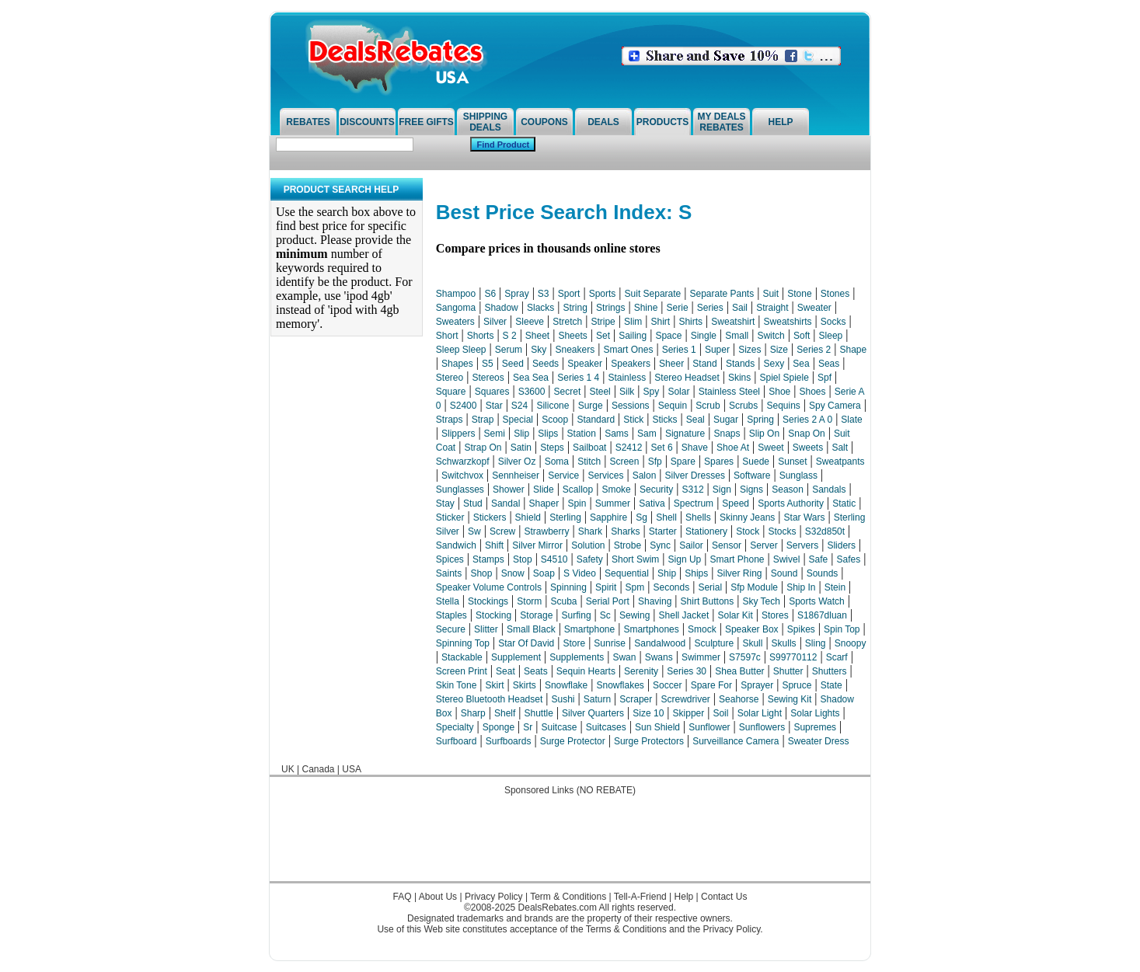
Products (662, 122)
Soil (720, 713)
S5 (487, 363)
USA (351, 769)
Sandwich (456, 545)
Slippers (458, 433)
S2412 (629, 447)
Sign (722, 489)
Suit (770, 293)
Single (703, 335)
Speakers (630, 363)
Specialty (455, 727)
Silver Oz (517, 461)
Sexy (773, 363)
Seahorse (738, 699)
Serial (710, 587)
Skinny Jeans (747, 517)
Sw (474, 531)
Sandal (505, 503)
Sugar (725, 419)
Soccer (667, 685)
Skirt (495, 685)
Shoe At (732, 447)
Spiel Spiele (783, 377)
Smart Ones (628, 349)
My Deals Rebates (722, 122)
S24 (519, 405)
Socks (833, 321)
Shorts (480, 335)
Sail (740, 307)
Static (844, 503)
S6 (490, 293)
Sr (527, 727)
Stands (740, 363)
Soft (801, 335)
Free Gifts (426, 122)
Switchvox (462, 475)
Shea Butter (739, 671)
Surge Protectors (649, 741)
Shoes (812, 391)
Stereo (449, 377)
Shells (698, 517)
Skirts (524, 685)
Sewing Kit (790, 699)
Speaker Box (752, 629)
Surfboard (456, 741)
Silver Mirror (537, 545)
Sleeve (529, 321)
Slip (521, 433)
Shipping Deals (485, 122)
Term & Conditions (568, 896)
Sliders (841, 545)
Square (451, 391)
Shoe (779, 391)
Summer (612, 503)
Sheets (572, 335)
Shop (481, 573)
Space (668, 335)
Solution (588, 545)
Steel (599, 391)
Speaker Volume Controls (489, 587)
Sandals (828, 489)
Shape (852, 349)
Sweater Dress (818, 741)
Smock (702, 629)
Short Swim (635, 559)
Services (605, 475)
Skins (739, 377)
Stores (775, 615)
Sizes (749, 349)
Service (563, 475)
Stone (799, 293)
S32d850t (825, 531)
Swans (659, 657)
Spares (719, 461)
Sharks (625, 531)
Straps (449, 419)
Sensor (726, 545)
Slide (543, 489)
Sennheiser (515, 475)
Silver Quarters (593, 713)
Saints (449, 573)
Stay (445, 503)
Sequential (627, 573)
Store (574, 643)
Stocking (493, 615)
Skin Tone (456, 685)
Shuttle (539, 713)
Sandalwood (659, 643)
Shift (494, 545)
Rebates (307, 122)
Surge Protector (572, 741)
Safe (818, 559)
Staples (451, 615)
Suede (755, 461)
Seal (695, 419)
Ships (696, 573)
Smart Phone (736, 559)
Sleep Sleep (461, 349)
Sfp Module (754, 587)
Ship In (800, 587)
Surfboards (509, 741)
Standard (596, 419)
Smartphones (650, 629)
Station (581, 433)
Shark (590, 531)
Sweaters (455, 321)
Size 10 (648, 713)
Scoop (555, 419)
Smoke (615, 489)
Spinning (568, 587)
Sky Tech (760, 601)
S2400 (463, 405)
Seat (505, 671)
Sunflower (709, 727)
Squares (492, 391)
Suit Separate (653, 293)
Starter (663, 531)
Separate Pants (721, 293)
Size (779, 349)
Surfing (576, 615)
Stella (447, 601)
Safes (848, 559)
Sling (815, 643)
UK (288, 769)
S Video (579, 573)
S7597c (745, 657)
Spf (824, 377)
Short (447, 335)
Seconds (671, 587)
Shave (695, 447)
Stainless (627, 377)
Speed (735, 503)
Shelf (504, 713)
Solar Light (759, 713)
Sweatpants (840, 461)
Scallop (578, 489)
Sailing (633, 335)
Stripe (603, 321)
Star (494, 405)
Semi (494, 433)
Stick (633, 419)
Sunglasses (460, 489)
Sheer (671, 363)
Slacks (540, 307)
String (575, 307)
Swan (624, 657)
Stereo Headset (686, 377)
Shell (666, 517)
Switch (770, 335)
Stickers (490, 517)
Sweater (814, 307)
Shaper (544, 503)
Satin (521, 447)
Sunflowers (762, 727)
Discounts (367, 122)
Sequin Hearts (585, 671)
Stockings (488, 601)
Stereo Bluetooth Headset (489, 699)
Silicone (552, 405)
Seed (513, 363)
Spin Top (841, 629)
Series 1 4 (578, 377)
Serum (508, 349)
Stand (704, 363)
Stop (522, 559)
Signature (685, 433)
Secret (567, 391)
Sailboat (589, 447)
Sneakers (575, 349)
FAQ (402, 896)
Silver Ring (739, 573)
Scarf (837, 657)
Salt (839, 447)
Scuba (564, 601)
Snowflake (566, 685)
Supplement (516, 657)
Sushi (562, 699)
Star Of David (526, 643)
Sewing (634, 615)
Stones (835, 293)
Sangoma (456, 307)
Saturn (597, 699)
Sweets (808, 447)
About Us (438, 896)
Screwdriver (685, 699)
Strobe (627, 545)
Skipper (689, 713)
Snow (513, 573)
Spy (651, 391)
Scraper (635, 699)
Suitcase (559, 727)
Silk (626, 391)
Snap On (806, 433)
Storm (529, 601)
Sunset (792, 461)
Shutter (788, 671)
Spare (683, 461)
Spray (516, 293)
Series (710, 307)
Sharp (473, 713)
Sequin (672, 405)
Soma (557, 461)
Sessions (631, 405)
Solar (678, 391)
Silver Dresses (695, 475)
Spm (635, 587)
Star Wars (804, 517)
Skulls (784, 643)
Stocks (782, 531)
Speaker (584, 363)
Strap (483, 419)
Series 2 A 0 (807, 419)
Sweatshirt (733, 321)
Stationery (706, 531)
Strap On (482, 447)
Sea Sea (531, 377)
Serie (678, 307)
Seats (536, 671)
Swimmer (701, 657)
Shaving (654, 601)
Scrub (708, 405)
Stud (473, 503)
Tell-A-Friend (640, 896)
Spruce (796, 685)
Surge (590, 405)
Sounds (822, 573)
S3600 (532, 391)
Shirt (661, 321)
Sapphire (608, 517)
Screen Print (461, 671)
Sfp (655, 461)
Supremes (814, 727)
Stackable (462, 657)
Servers (802, 545)
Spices (450, 559)
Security (656, 489)
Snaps (727, 433)
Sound (784, 573)
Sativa (651, 503)
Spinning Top (463, 643)
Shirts (690, 321)
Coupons (544, 122)
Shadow (501, 307)
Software (752, 475)
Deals (603, 122)
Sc (605, 615)
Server (763, 545)
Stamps (488, 559)
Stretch (567, 321)
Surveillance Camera (735, 741)
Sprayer (757, 685)
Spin (576, 503)
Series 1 (679, 349)
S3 (543, 293)
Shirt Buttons (707, 601)
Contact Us (724, 896)
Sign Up (685, 559)
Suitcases (606, 727)
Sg (641, 517)
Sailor (691, 545)
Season (788, 489)
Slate (851, 419)
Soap (544, 573)
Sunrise (610, 643)
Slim (633, 321)
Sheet (537, 335)
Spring (760, 419)
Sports (602, 293)
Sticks (665, 419)
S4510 (554, 559)
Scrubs (743, 405)
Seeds (545, 363)
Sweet (770, 447)
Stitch (589, 461)
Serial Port (607, 601)
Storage (536, 615)
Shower (509, 489)
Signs (751, 489)
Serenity (641, 671)
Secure (450, 629)
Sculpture (714, 643)
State (831, 685)
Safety (590, 559)
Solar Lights (814, 713)
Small (736, 335)
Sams (617, 433)
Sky (538, 349)
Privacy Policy (494, 896)
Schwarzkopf (463, 461)
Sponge (498, 727)
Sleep (831, 335)
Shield (528, 517)
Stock (747, 531)
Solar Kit (734, 615)
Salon (645, 475)
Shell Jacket (684, 615)
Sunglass (798, 475)
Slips (548, 433)
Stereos (488, 377)
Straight (772, 307)
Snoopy (850, 643)
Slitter (486, 629)
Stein (834, 587)
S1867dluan (822, 615)
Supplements (576, 657)
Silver (495, 321)
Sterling (565, 517)
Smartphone (589, 629)
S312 (693, 489)
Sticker (450, 517)
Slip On (764, 433)
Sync (660, 545)
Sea (801, 363)
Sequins (783, 405)
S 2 (510, 335)
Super (717, 349)
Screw (502, 531)
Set (603, 335)
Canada (318, 769)
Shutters (829, 671)
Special (518, 419)
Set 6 (662, 447)
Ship (666, 573)
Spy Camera (835, 405)
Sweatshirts (788, 321)
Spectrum (693, 503)
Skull (752, 643)
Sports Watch (817, 601)
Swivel (786, 559)
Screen (624, 461)
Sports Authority (791, 503)
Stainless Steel (729, 391)
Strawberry (546, 531)
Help (780, 122)
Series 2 (814, 349)
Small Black (531, 629)
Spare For (711, 685)
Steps (552, 447)
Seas (828, 363)
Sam (647, 433)
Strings (610, 307)
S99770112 (793, 657)
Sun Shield (657, 727)
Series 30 (686, 671)
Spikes (801, 629)
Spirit (605, 587)
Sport (569, 293)
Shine (646, 307)
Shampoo (456, 293)
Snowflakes (620, 685)
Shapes (457, 363)
